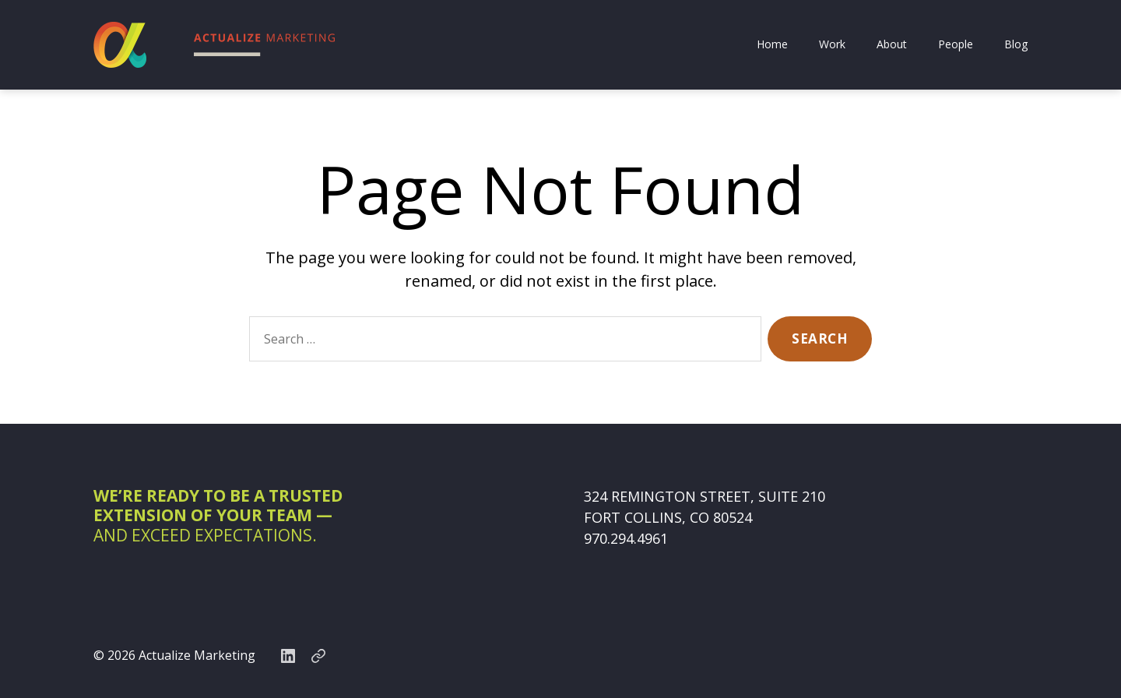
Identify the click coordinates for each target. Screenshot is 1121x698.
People (955, 44)
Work (832, 44)
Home (772, 44)
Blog (1016, 44)
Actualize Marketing (197, 655)
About (892, 44)
